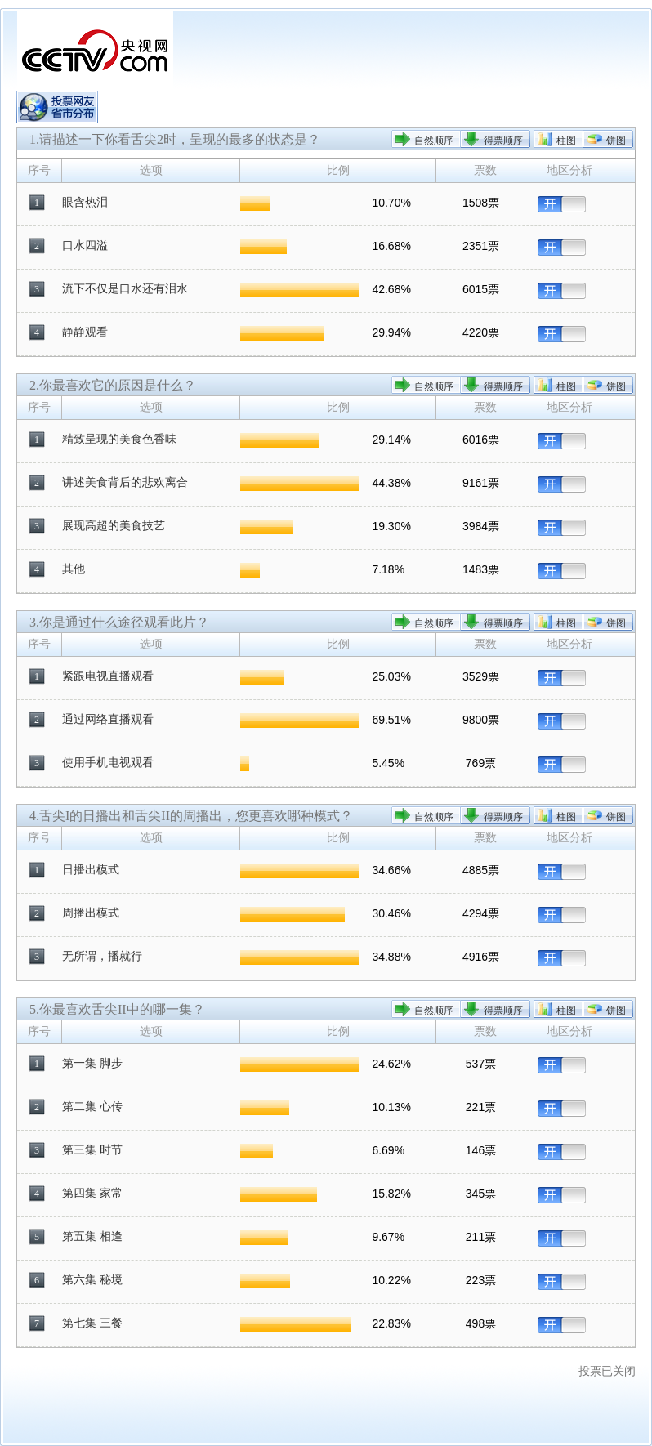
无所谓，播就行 (102, 956)
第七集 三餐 (92, 1323)
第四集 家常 (92, 1193)
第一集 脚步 (92, 1063)
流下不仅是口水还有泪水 (125, 289)
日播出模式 (90, 870)
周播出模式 (90, 913)
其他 (73, 569)
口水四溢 (85, 245)
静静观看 (85, 332)
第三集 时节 (92, 1150)
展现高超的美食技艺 (113, 526)
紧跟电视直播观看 (108, 676)
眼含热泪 (85, 202)
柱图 (566, 140)
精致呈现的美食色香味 (119, 439)
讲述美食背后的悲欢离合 (125, 482)
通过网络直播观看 (108, 719)
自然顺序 (433, 140)
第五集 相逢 (92, 1236)
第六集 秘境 (92, 1280)
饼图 (616, 140)
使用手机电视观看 (108, 762)
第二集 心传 (92, 1106)
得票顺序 (503, 140)
